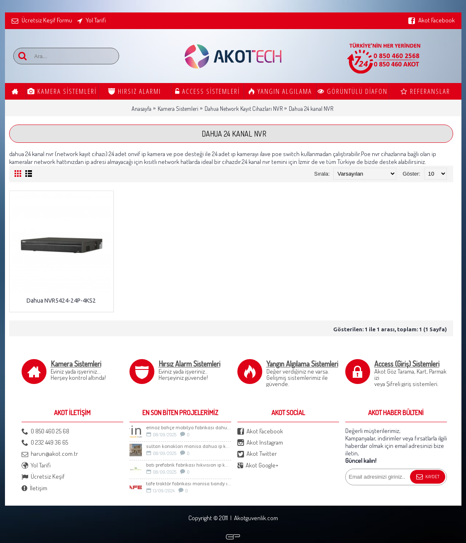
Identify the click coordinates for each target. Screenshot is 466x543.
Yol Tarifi (36, 465)
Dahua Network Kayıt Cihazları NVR (244, 108)
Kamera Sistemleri (178, 108)
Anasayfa (141, 108)
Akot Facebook (260, 431)
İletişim (34, 488)
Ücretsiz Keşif (43, 476)
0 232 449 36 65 (45, 442)
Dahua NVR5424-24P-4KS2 (61, 300)
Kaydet (427, 477)
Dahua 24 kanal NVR (311, 108)
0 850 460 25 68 (45, 431)
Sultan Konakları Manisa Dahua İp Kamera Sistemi (188, 446)
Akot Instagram (260, 442)
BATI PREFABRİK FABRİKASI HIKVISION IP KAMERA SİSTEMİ (188, 465)
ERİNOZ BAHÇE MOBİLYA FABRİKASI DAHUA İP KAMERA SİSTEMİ (188, 427)
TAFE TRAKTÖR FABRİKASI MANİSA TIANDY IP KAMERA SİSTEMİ (188, 484)
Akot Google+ (257, 465)
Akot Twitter (257, 454)
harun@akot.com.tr (50, 454)
